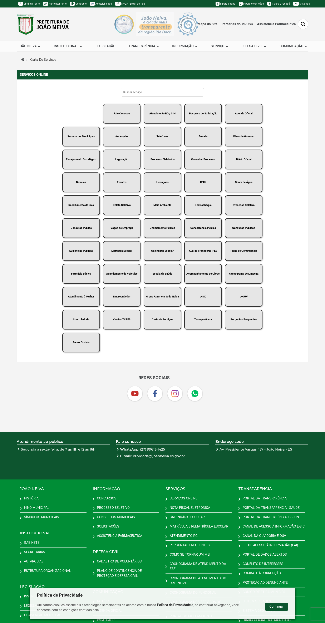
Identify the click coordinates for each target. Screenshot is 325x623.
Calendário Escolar (162, 250)
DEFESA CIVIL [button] (253, 46)
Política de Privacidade (174, 605)
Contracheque (203, 205)
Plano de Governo (243, 136)
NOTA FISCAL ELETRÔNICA (190, 508)
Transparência (203, 319)
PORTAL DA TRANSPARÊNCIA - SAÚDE (271, 508)
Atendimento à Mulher (81, 296)
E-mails (203, 136)
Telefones (162, 136)
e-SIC (203, 296)
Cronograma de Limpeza (243, 273)
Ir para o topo (225, 4)
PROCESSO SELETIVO (113, 508)
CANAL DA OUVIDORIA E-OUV (264, 536)
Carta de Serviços (162, 319)
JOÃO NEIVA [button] (29, 46)
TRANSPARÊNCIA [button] (144, 46)
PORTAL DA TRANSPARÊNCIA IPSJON (271, 517)
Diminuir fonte (29, 4)
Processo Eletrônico (162, 159)
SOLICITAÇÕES (108, 526)
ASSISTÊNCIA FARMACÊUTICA (119, 536)
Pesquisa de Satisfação (203, 113)
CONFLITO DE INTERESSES (263, 564)
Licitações (162, 182)
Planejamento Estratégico (81, 159)
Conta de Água (243, 182)
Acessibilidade (101, 4)
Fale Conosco (122, 113)
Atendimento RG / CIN (162, 113)
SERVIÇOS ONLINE (183, 498)
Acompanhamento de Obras (203, 273)
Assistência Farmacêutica (276, 24)
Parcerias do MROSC (237, 24)
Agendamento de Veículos (122, 273)
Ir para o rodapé (278, 4)
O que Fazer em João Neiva (162, 296)
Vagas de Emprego (121, 227)
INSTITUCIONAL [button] (68, 46)
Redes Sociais (81, 342)
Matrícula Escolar (121, 250)
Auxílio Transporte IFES (203, 250)
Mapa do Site (207, 24)
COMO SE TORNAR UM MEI (190, 554)
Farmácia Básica (81, 273)
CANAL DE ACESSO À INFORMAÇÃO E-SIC (274, 526)
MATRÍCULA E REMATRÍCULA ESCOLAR (199, 526)
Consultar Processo (203, 159)
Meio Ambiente (162, 205)
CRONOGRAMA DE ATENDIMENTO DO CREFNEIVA (198, 580)
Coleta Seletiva (122, 205)
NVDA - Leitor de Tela (130, 4)
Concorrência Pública (203, 227)
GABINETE (31, 543)
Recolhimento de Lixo (81, 205)
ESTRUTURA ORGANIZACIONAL (47, 571)
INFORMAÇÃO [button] (185, 46)
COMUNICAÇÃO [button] (293, 46)
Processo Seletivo (244, 205)
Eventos (122, 182)
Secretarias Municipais (81, 136)
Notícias (81, 182)
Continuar (276, 606)
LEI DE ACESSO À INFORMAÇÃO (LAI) (270, 545)
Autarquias (121, 136)
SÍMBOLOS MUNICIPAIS (41, 517)
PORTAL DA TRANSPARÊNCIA (265, 498)
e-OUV (244, 296)
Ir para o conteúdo (251, 4)
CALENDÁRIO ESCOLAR (187, 517)
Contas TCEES (122, 319)
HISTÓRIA (31, 498)
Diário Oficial (243, 159)
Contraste (78, 4)
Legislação (121, 159)
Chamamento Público (162, 227)
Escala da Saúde (162, 273)
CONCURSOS (106, 498)
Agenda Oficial (243, 113)
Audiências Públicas (81, 250)
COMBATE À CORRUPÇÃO (262, 573)
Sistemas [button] (301, 4)
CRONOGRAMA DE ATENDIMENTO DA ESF (198, 566)
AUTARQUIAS (34, 561)
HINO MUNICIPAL (36, 508)
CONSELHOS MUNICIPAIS (116, 517)
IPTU (203, 182)
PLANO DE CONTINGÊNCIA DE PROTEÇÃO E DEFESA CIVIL (119, 573)
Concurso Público (81, 227)
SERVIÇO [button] (219, 46)
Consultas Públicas (243, 227)
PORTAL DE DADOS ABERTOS (265, 554)
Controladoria (81, 319)
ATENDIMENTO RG (184, 536)
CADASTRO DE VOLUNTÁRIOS (119, 561)
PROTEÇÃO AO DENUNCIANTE (265, 583)
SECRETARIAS (34, 552)
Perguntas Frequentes (244, 319)
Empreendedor (122, 296)
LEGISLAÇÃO (105, 46)
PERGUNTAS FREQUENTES (190, 545)
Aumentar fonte (55, 4)
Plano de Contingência (244, 250)
